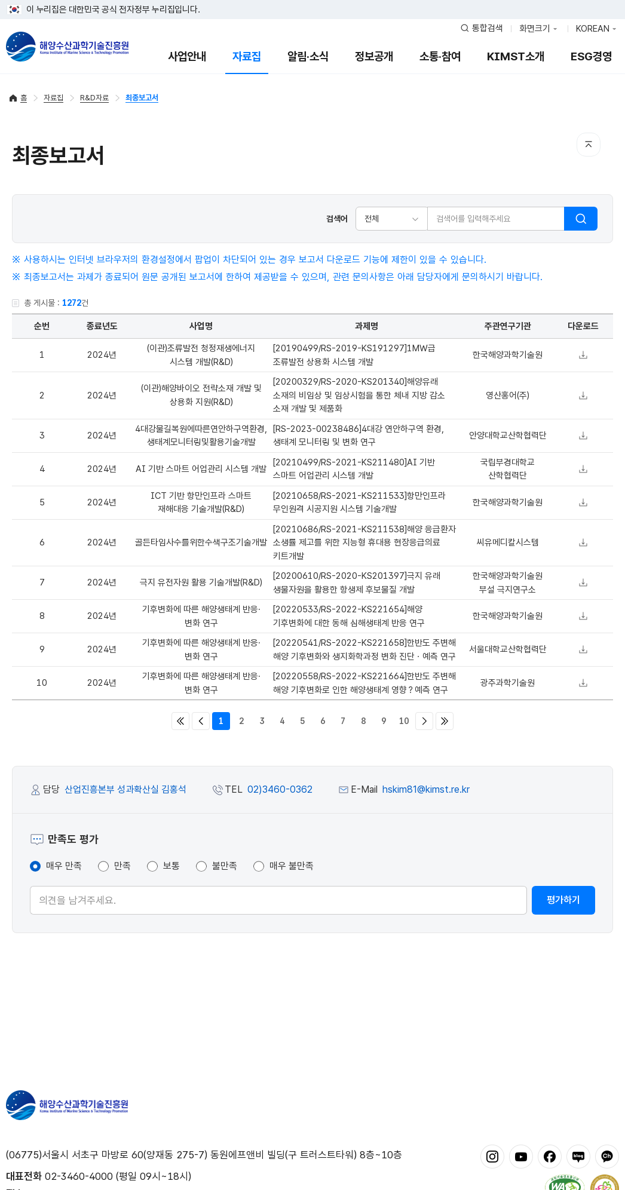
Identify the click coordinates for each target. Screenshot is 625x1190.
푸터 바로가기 (313, 0)
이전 (201, 721)
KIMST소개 (515, 56)
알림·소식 (308, 56)
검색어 (337, 218)
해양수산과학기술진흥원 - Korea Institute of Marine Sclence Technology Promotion (67, 47)
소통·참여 (440, 56)
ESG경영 (591, 56)
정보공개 (374, 56)
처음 (180, 721)
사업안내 (187, 56)
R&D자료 (94, 97)
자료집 (246, 56)
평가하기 (563, 900)
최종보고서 (141, 97)
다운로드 (583, 355)
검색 (581, 219)
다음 (424, 721)
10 (404, 721)
